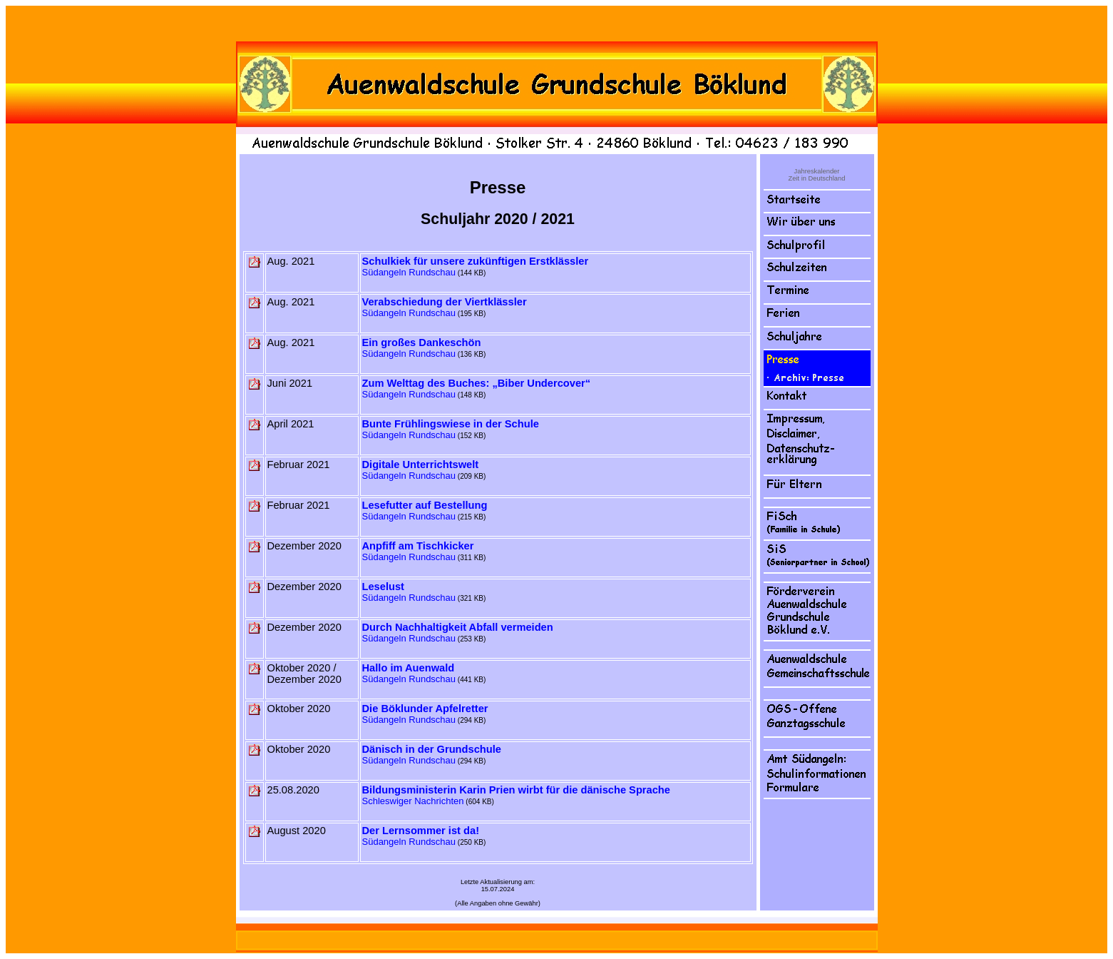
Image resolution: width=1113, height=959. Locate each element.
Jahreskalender (817, 171)
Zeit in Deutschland (817, 178)
